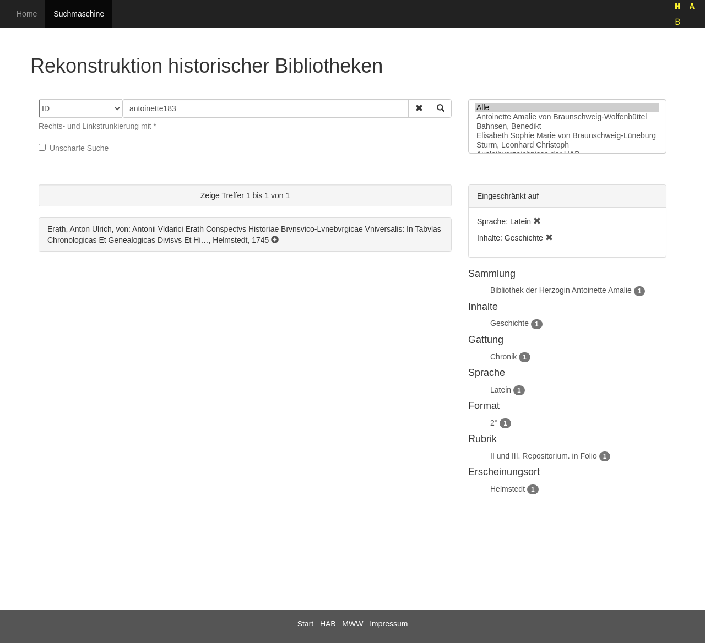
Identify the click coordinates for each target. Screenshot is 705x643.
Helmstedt (507, 488)
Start (305, 623)
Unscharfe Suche (74, 148)
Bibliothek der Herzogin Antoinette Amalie (561, 290)
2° (493, 422)
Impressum (389, 623)
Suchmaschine (78, 13)
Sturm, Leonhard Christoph (567, 145)
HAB (328, 623)
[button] (419, 108)
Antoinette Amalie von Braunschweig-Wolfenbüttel (567, 117)
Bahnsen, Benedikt (567, 126)
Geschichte (509, 323)
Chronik (503, 356)
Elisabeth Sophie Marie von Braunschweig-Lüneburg (567, 135)
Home (27, 13)
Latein (500, 389)
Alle (567, 107)
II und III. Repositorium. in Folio (543, 455)
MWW (352, 623)
